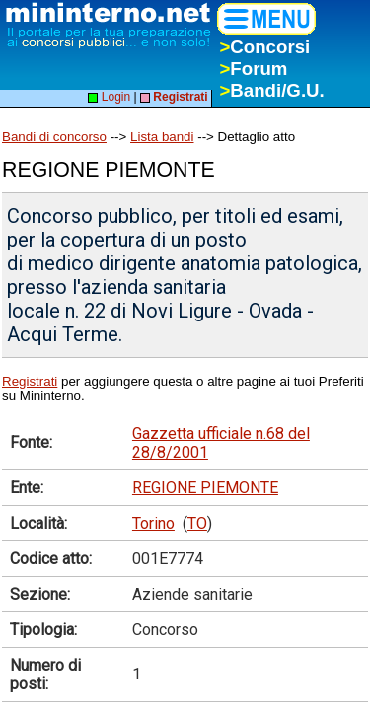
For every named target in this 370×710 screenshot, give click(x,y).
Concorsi (264, 46)
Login (109, 97)
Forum (253, 68)
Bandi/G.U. (271, 90)
